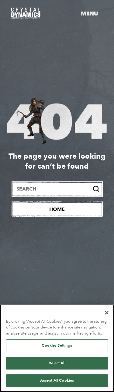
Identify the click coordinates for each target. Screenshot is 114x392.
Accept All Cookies (57, 380)
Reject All (57, 363)
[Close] (106, 312)
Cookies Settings (57, 345)
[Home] (57, 209)
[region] (57, 348)
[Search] (96, 189)
